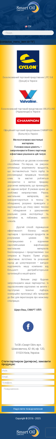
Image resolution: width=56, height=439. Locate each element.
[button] (28, 18)
